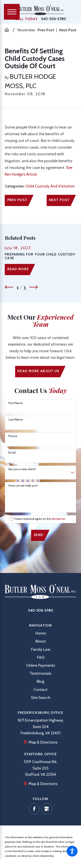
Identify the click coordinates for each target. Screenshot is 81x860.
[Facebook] (34, 808)
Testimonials (40, 673)
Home (40, 633)
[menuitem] (40, 633)
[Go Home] (9, 30)
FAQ (40, 657)
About (40, 641)
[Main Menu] (12, 12)
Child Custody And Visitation (50, 186)
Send (38, 535)
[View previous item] (9, 287)
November (26, 29)
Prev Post (17, 200)
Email (12, 452)
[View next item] (33, 287)
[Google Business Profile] (46, 808)
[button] (72, 851)
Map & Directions (43, 742)
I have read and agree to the (39, 519)
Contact (40, 689)
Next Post (59, 200)
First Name (15, 403)
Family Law (40, 649)
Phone (12, 436)
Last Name (15, 419)
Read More (18, 269)
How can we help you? (23, 485)
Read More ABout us (38, 371)
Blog (40, 681)
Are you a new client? (22, 469)
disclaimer (58, 519)
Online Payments (40, 665)
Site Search (40, 697)
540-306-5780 (53, 19)
